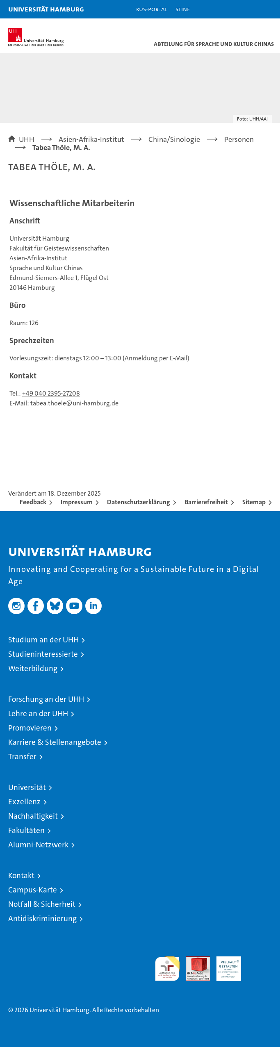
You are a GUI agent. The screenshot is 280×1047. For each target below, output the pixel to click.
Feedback (33, 502)
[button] (248, 9)
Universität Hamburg (46, 9)
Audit (193, 960)
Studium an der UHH (43, 640)
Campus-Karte (32, 890)
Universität (27, 787)
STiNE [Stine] (182, 9)
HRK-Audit (224, 965)
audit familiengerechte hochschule (167, 968)
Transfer (22, 756)
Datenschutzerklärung (138, 502)
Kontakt (21, 875)
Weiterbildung (32, 668)
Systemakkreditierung (259, 960)
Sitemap (254, 502)
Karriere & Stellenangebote (54, 742)
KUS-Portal (151, 9)
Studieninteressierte (43, 654)
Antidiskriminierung (42, 918)
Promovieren (30, 728)
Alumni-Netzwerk (38, 845)
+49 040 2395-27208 (51, 393)
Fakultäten (26, 830)
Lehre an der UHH (38, 713)
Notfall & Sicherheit (41, 904)
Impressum (77, 502)
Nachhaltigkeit (33, 816)
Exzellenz (24, 802)
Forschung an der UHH (46, 699)
